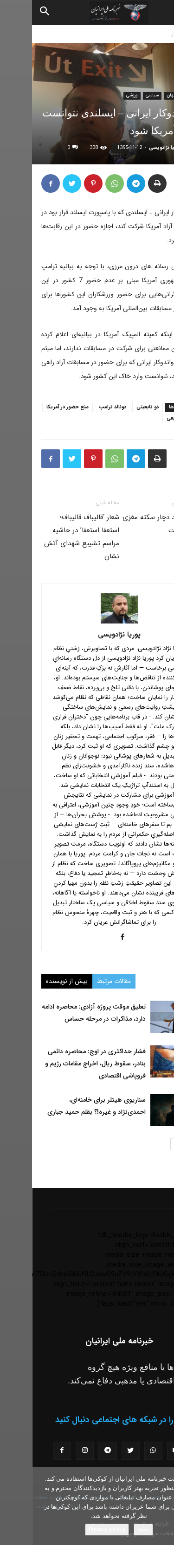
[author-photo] (87, 622)
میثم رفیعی (147, 418)
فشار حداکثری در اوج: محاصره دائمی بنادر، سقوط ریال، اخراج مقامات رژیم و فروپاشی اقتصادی (63, 1063)
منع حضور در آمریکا (35, 407)
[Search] (13, 12)
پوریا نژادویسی (133, 148)
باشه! (111, 1529)
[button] (159, 12)
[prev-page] (159, 1144)
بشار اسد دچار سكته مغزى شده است (127, 524)
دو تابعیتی (115, 407)
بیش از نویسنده (35, 981)
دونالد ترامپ (80, 407)
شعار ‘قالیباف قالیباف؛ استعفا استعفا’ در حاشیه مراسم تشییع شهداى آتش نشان (49, 537)
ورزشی (100, 95)
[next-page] (144, 1144)
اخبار (145, 33)
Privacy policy (75, 1529)
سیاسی (120, 95)
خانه (164, 33)
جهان (140, 95)
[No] (162, 1506)
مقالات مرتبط (82, 981)
